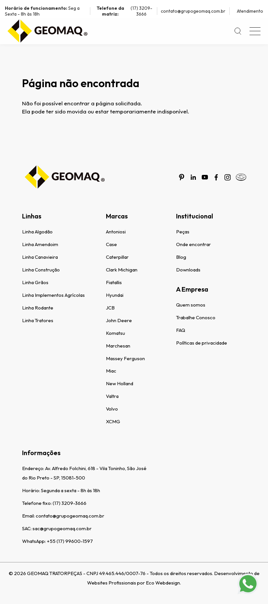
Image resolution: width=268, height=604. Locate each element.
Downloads (188, 270)
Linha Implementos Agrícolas (53, 295)
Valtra (112, 396)
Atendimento (250, 11)
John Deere (119, 320)
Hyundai (114, 295)
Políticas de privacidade (201, 343)
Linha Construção (41, 270)
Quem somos (190, 305)
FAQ (180, 330)
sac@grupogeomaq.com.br (62, 528)
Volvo (112, 409)
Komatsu (115, 333)
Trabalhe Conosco (195, 317)
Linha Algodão (37, 232)
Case (111, 244)
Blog (181, 257)
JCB (110, 308)
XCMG (113, 421)
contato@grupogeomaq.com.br (193, 11)
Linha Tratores (37, 320)
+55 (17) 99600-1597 (70, 541)
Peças (182, 232)
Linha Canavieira (40, 257)
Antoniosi (116, 232)
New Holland (119, 383)
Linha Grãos (35, 282)
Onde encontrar (193, 244)
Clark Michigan (121, 270)
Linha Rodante (37, 308)
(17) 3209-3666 (123, 11)
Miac (111, 371)
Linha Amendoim (40, 244)
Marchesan (118, 346)
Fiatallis (114, 282)
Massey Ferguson (125, 358)
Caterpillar (117, 257)
